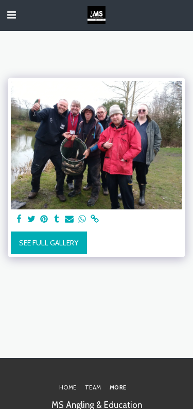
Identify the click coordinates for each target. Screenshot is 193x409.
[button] (11, 15)
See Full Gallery (48, 242)
